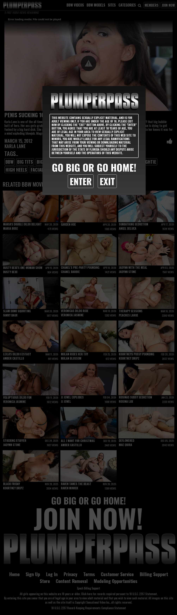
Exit (107, 181)
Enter (81, 181)
